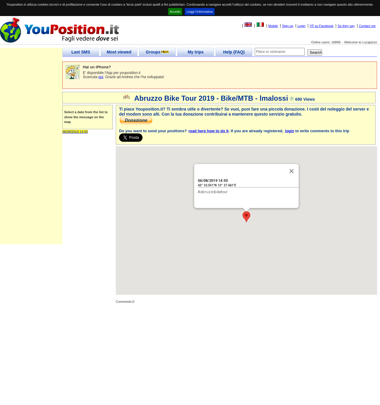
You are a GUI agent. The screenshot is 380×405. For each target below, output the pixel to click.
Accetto (175, 11)
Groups (157, 52)
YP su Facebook (322, 26)
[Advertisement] (31, 155)
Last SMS (80, 52)
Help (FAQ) (234, 52)
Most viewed (119, 52)
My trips (196, 52)
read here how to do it (209, 131)
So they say (346, 26)
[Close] (291, 171)
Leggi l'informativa (199, 11)
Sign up (287, 26)
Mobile (273, 26)
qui (101, 77)
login (289, 131)
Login (301, 26)
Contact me (367, 26)
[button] (246, 216)
